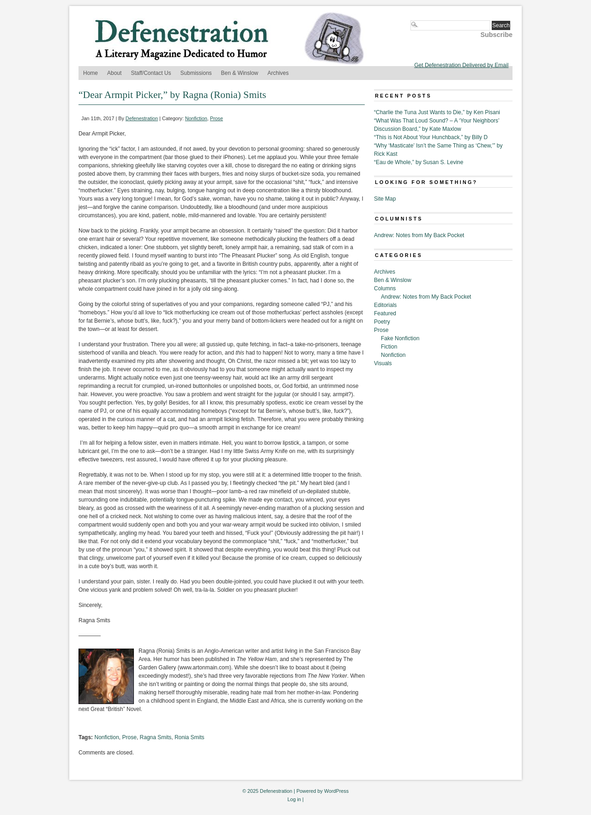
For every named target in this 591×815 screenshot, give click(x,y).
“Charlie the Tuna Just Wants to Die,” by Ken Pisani (437, 112)
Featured (385, 313)
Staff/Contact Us (151, 73)
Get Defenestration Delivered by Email (461, 65)
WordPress (336, 791)
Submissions (196, 73)
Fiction (389, 346)
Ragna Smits (156, 737)
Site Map (385, 199)
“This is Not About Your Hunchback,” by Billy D (431, 137)
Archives (278, 73)
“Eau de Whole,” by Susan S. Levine (418, 162)
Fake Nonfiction (400, 338)
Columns (385, 288)
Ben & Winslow (240, 73)
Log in (294, 799)
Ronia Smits (190, 737)
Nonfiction (196, 118)
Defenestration (142, 118)
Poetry (382, 322)
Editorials (385, 305)
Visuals (383, 363)
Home (90, 73)
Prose (216, 118)
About (114, 73)
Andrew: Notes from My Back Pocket (419, 235)
